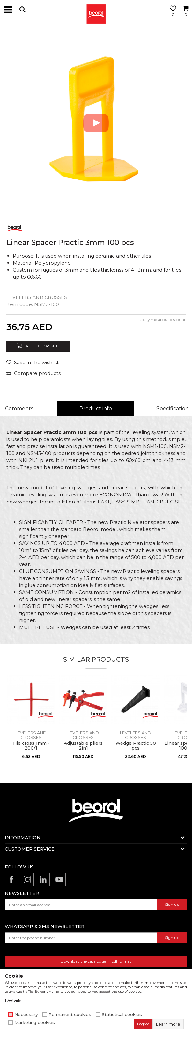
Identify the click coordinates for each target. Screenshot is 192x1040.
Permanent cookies (69, 1014)
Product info (95, 409)
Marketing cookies (34, 1022)
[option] (96, 123)
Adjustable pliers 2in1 (83, 746)
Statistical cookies (122, 1014)
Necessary (26, 1014)
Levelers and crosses (36, 297)
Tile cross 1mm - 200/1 (31, 746)
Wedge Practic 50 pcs (135, 746)
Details (13, 1000)
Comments (19, 409)
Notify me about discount (162, 319)
